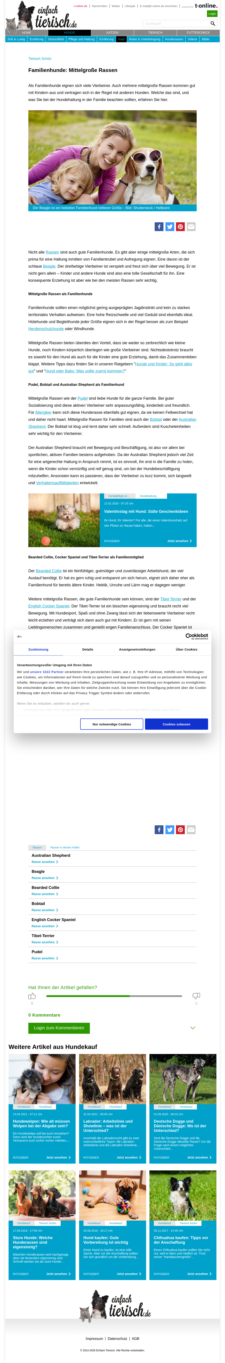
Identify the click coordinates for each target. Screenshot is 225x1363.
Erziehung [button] (37, 39)
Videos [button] (192, 39)
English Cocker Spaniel (48, 606)
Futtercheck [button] (198, 32)
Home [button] (26, 32)
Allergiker (43, 412)
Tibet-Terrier (170, 599)
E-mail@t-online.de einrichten (158, 6)
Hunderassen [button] (174, 39)
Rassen (52, 252)
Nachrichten (99, 6)
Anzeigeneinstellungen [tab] (137, 649)
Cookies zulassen (177, 724)
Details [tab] (87, 649)
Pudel (83, 398)
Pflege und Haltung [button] (82, 39)
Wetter (116, 6)
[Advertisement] (112, 764)
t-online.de (80, 6)
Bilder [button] (206, 39)
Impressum (94, 1339)
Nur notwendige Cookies (112, 724)
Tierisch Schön (39, 59)
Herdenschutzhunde (46, 329)
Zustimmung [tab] (38, 649)
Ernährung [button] (106, 39)
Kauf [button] (121, 39)
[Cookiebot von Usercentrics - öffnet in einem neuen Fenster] (189, 636)
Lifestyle (130, 6)
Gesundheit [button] (56, 39)
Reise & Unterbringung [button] (144, 39)
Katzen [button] (112, 32)
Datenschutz (117, 1339)
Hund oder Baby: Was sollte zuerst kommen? (85, 371)
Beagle (49, 266)
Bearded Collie (49, 571)
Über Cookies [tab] (187, 649)
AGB (135, 1339)
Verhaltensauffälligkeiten (57, 483)
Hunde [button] (69, 32)
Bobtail (156, 419)
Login (212, 13)
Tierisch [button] (155, 32)
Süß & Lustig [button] (16, 39)
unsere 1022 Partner (47, 672)
